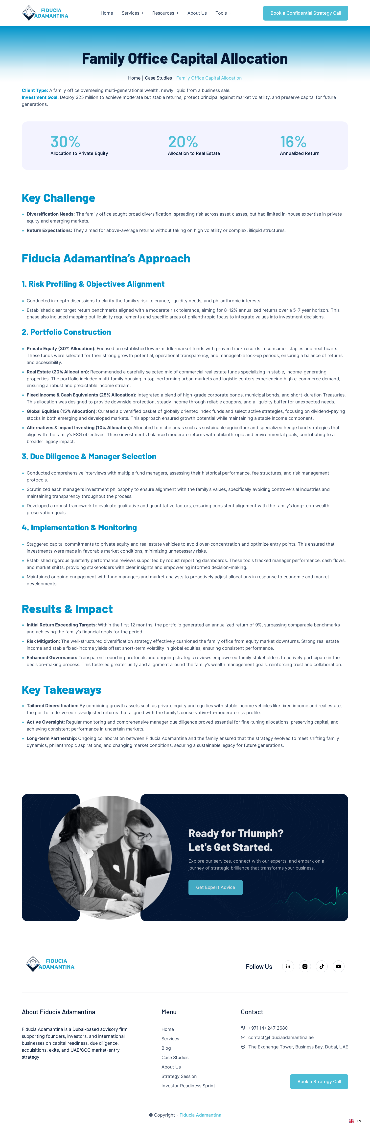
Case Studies (175, 1057)
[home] (45, 13)
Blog (166, 1048)
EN (355, 1121)
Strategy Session (179, 1076)
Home (168, 1029)
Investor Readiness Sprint (188, 1085)
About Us (171, 1067)
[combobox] (355, 1121)
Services (170, 1038)
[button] (133, 13)
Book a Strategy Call (319, 1081)
